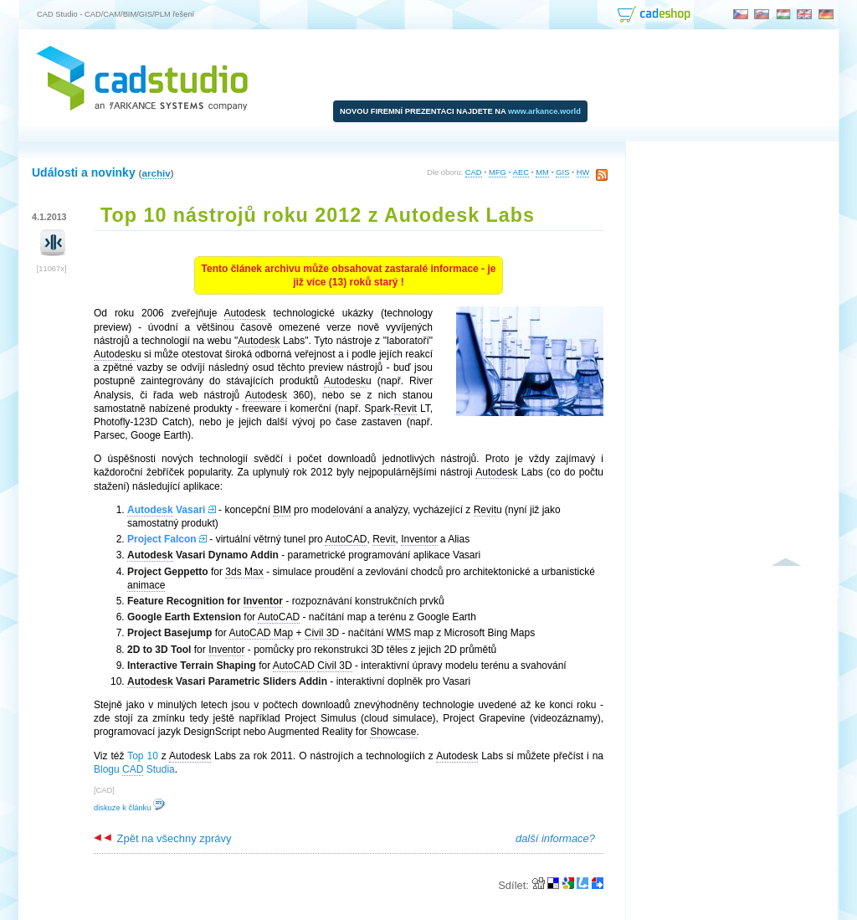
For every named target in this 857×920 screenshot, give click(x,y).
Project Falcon (162, 539)
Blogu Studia (134, 769)
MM (542, 172)
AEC (521, 172)
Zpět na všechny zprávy (162, 838)
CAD (473, 172)
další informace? (555, 838)
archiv (155, 172)
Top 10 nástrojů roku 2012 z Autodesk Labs (317, 215)
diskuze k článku (129, 808)
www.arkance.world (544, 111)
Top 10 (142, 756)
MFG (497, 172)
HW (583, 172)
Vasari (166, 510)
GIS (562, 172)
